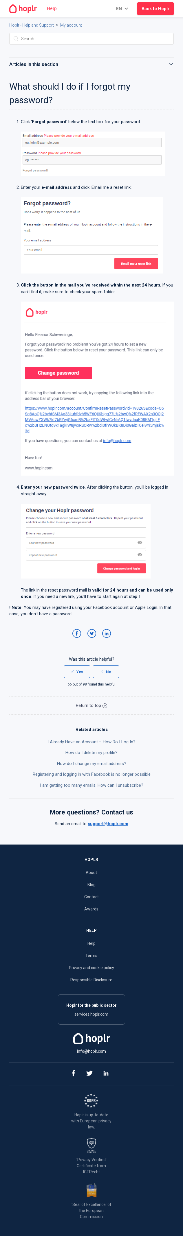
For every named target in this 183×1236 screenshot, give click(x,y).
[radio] (77, 671)
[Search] (91, 39)
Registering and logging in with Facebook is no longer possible (92, 774)
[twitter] (89, 1074)
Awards (91, 909)
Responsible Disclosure (91, 980)
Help (91, 943)
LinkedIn (107, 639)
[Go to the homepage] (35, 8)
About (91, 872)
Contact (91, 897)
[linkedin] (106, 1074)
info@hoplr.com (91, 1051)
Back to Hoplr (155, 8)
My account (71, 25)
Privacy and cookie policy (91, 967)
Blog (91, 884)
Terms (91, 955)
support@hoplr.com (108, 823)
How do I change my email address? (91, 763)
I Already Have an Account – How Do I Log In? (91, 741)
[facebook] (73, 1074)
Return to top (91, 705)
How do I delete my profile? (91, 752)
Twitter (92, 639)
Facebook (77, 639)
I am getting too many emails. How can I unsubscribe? (91, 785)
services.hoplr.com (91, 1014)
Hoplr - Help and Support (31, 25)
